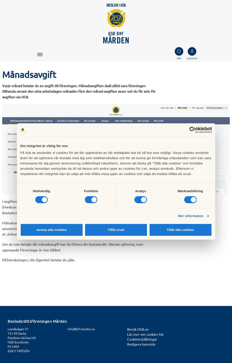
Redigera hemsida (141, 344)
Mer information (190, 216)
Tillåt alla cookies (180, 230)
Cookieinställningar (142, 339)
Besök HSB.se (137, 329)
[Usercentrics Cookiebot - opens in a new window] (192, 130)
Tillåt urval (116, 230)
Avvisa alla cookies (51, 230)
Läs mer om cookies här (145, 334)
